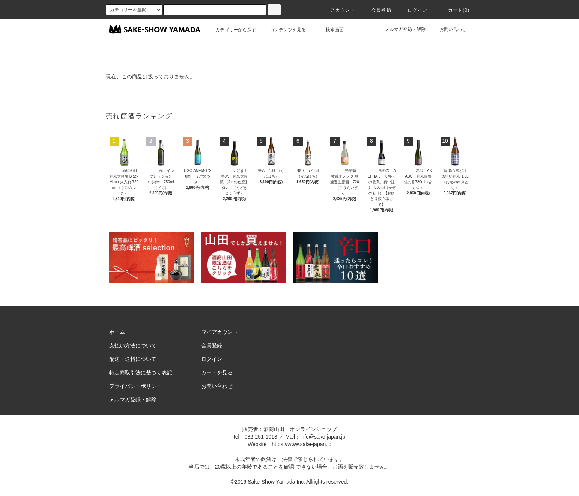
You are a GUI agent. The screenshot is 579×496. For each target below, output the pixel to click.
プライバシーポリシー (135, 386)
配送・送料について (132, 359)
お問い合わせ (448, 29)
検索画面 (330, 29)
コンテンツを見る (283, 29)
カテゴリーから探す (231, 29)
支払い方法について (132, 345)
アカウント (338, 10)
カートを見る (217, 372)
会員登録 (376, 10)
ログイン (413, 10)
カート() (454, 10)
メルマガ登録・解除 (401, 29)
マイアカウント (219, 332)
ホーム (117, 332)
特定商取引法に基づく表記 (140, 372)
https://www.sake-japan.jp (301, 444)
